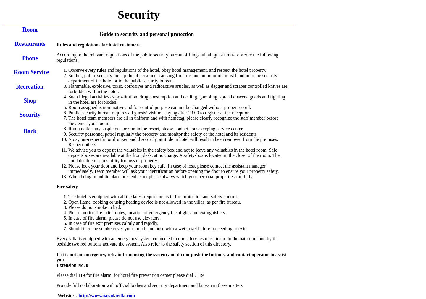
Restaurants (30, 43)
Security (30, 114)
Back (30, 131)
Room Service (31, 72)
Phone (30, 58)
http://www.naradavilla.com (106, 295)
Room (30, 29)
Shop (30, 100)
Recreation (29, 86)
